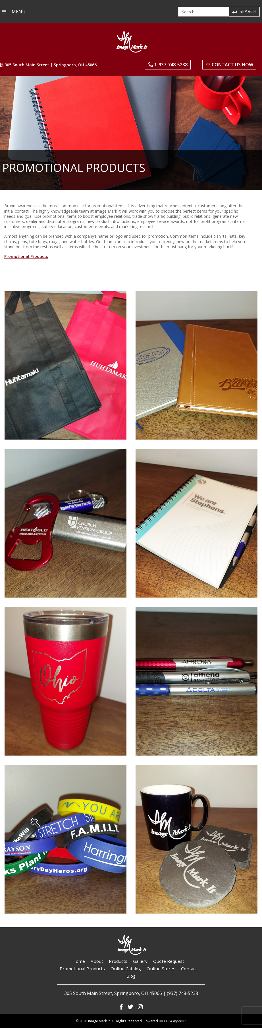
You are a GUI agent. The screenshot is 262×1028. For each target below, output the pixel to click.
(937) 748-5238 (182, 993)
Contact (189, 968)
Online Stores (161, 968)
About (97, 961)
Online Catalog (126, 968)
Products (118, 961)
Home (78, 961)
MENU (14, 12)
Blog (131, 976)
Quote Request (168, 961)
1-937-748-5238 (168, 64)
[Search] (203, 12)
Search (244, 11)
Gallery (140, 961)
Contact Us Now (229, 64)
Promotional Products (26, 256)
